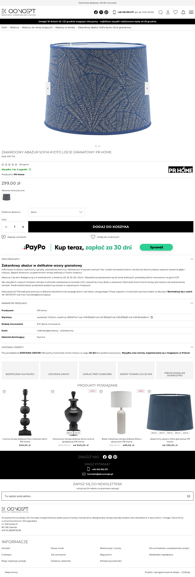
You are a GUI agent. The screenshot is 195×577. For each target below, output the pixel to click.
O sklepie (6, 554)
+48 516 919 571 (135, 12)
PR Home (19, 174)
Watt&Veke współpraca (161, 554)
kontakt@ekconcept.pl (100, 474)
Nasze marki (57, 548)
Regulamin (106, 554)
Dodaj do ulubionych (108, 237)
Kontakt (6, 548)
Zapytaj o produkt (16, 237)
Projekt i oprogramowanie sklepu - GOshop (167, 572)
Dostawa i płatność (61, 561)
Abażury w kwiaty (65, 27)
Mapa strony (11, 572)
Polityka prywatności (111, 561)
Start (4, 27)
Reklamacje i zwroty (110, 548)
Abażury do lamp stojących (37, 27)
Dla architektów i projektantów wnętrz (169, 548)
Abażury (14, 27)
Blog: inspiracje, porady (14, 561)
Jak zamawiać (58, 554)
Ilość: (4, 219)
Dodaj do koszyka (111, 227)
